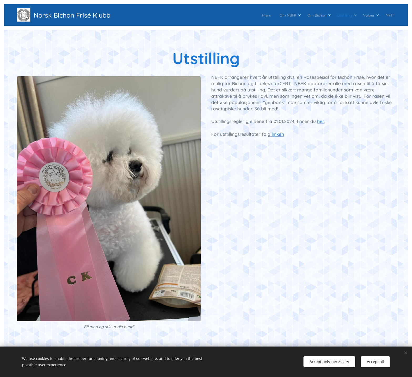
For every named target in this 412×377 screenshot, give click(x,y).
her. (321, 121)
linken (277, 134)
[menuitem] (248, 15)
